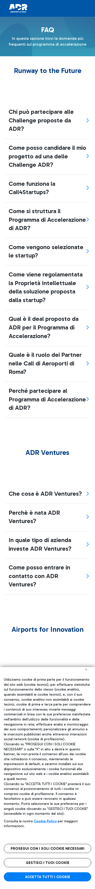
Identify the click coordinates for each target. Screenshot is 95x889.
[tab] (47, 120)
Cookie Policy (45, 821)
